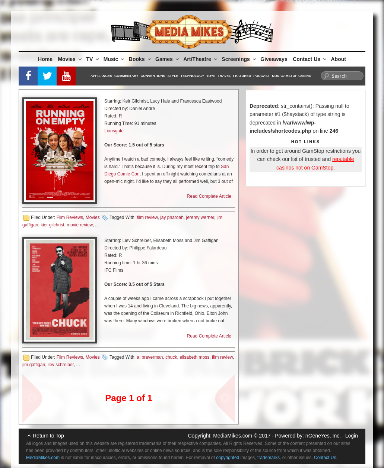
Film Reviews (70, 217)
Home (45, 59)
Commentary (126, 76)
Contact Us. (325, 457)
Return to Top (48, 436)
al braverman (150, 357)
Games (167, 59)
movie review (79, 224)
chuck (171, 357)
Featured (242, 76)
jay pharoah (172, 217)
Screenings (239, 59)
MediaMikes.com (232, 436)
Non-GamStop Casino (291, 76)
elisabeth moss (194, 357)
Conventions (153, 76)
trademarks (268, 457)
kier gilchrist (52, 224)
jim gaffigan (33, 364)
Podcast (261, 76)
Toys (210, 76)
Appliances (101, 76)
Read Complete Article (209, 196)
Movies (70, 59)
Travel (224, 76)
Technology (192, 76)
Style (173, 76)
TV (93, 59)
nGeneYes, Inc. (323, 436)
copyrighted (227, 457)
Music (115, 59)
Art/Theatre (200, 59)
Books (140, 59)
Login (351, 436)
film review (147, 217)
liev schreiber (61, 364)
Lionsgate (114, 130)
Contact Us (310, 59)
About (338, 59)
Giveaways (273, 59)
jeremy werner (200, 217)
